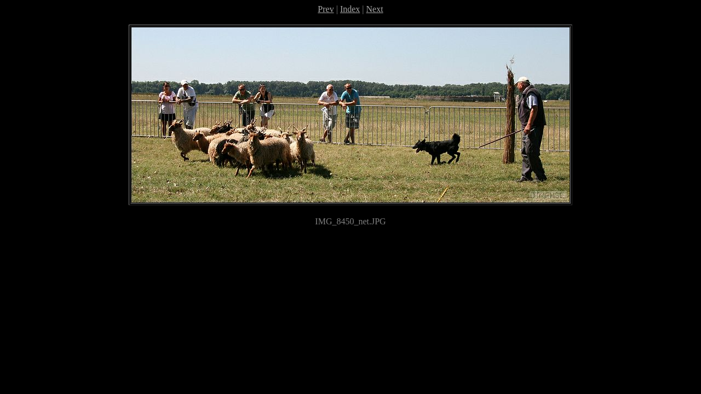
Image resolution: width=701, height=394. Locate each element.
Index (350, 9)
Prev (326, 9)
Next (374, 9)
